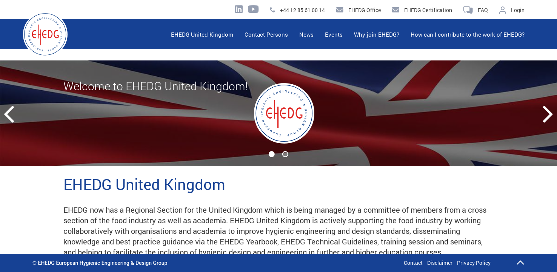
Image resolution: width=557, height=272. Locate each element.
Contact (413, 262)
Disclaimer (439, 262)
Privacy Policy (474, 262)
